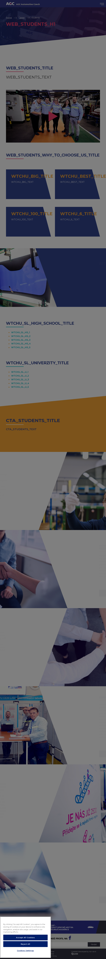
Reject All (25, 953)
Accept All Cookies (25, 947)
